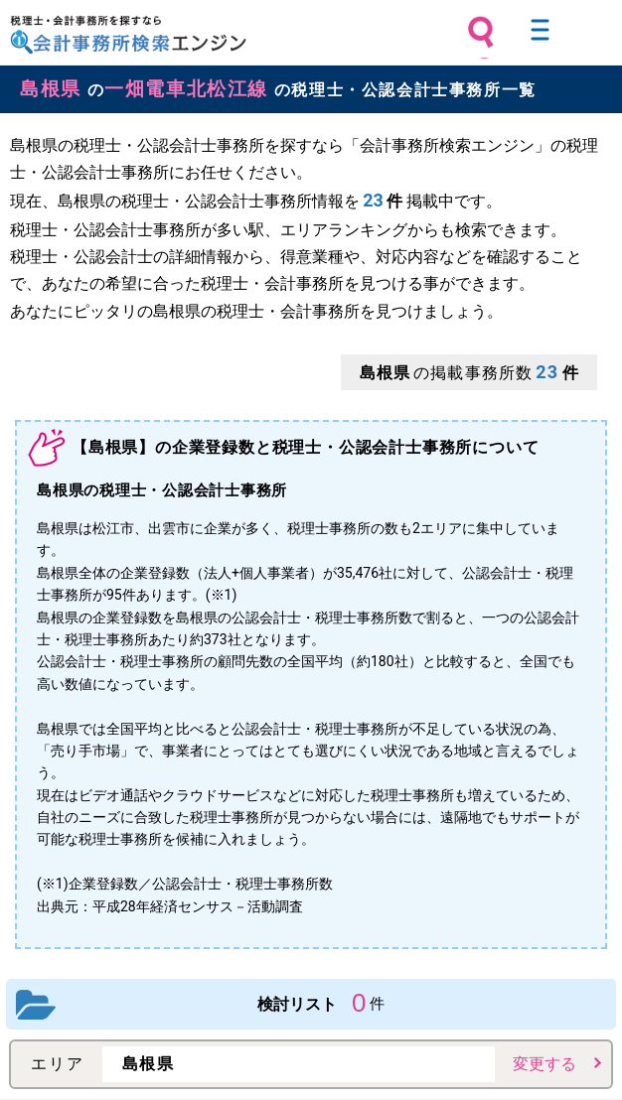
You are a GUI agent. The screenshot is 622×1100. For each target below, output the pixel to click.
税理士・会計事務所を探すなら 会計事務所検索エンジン (128, 35)
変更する (544, 1063)
